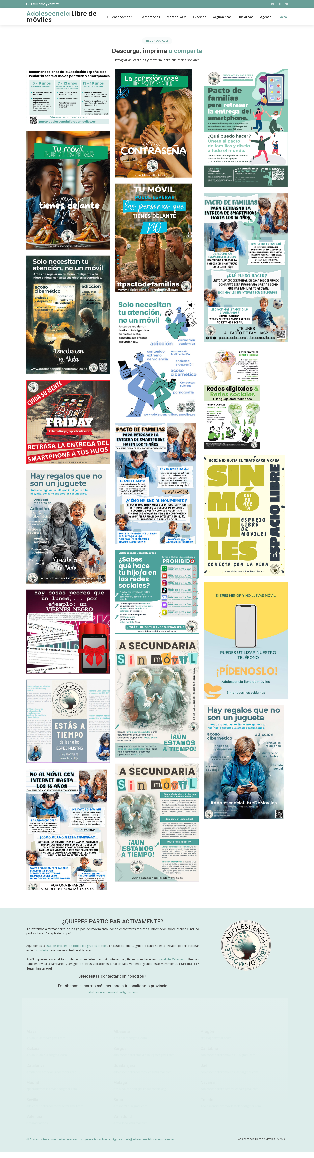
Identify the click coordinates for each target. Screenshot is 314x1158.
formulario (41, 950)
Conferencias (150, 17)
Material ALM (176, 17)
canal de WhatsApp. (173, 959)
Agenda (265, 17)
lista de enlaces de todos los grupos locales (76, 945)
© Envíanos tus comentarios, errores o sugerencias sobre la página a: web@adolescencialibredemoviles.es (100, 1139)
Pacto (282, 17)
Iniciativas (245, 17)
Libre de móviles (61, 16)
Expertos (199, 17)
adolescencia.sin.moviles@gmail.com (113, 992)
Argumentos (222, 17)
